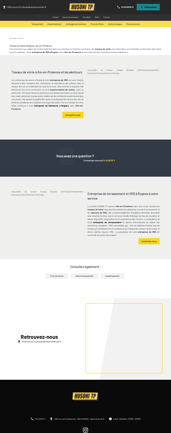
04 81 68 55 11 (127, 7)
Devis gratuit (151, 7)
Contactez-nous (73, 115)
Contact (106, 17)
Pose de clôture (97, 24)
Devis (97, 17)
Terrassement (37, 24)
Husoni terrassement (70, 17)
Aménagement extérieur (76, 24)
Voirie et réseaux (115, 24)
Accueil (55, 17)
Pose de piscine (133, 24)
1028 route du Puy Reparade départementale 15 (26, 7)
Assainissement (54, 24)
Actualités (87, 17)
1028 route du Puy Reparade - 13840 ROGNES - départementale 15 (79, 419)
